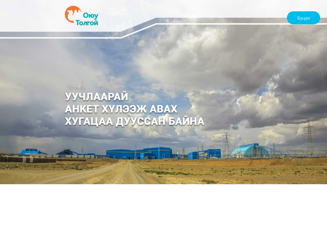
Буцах (303, 18)
